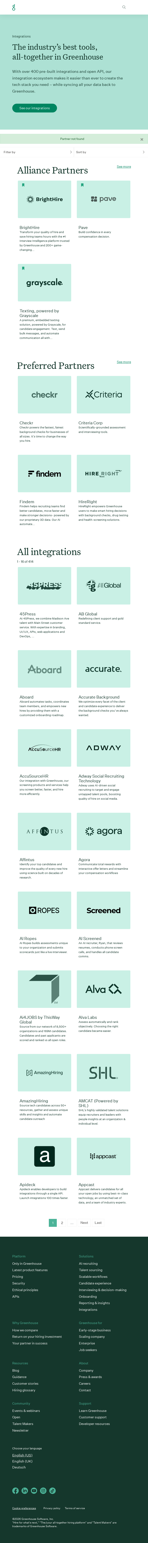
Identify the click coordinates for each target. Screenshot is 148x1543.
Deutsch (19, 1467)
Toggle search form (124, 7)
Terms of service (75, 1508)
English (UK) (22, 1461)
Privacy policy (51, 1508)
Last (98, 1223)
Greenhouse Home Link (13, 7)
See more (124, 167)
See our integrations (34, 108)
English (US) (22, 1455)
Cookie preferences (24, 1508)
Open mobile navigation (132, 7)
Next (84, 1223)
